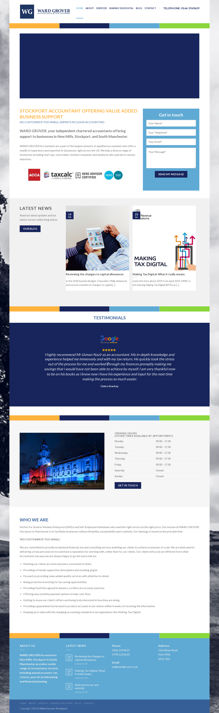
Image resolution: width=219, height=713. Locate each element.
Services (43, 703)
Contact (88, 703)
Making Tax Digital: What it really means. (90, 672)
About (32, 703)
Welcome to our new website (87, 686)
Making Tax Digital (62, 703)
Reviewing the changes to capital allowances (89, 658)
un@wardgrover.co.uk (125, 666)
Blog (78, 703)
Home (23, 703)
